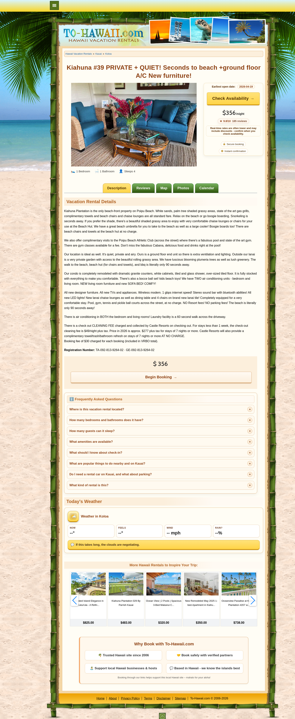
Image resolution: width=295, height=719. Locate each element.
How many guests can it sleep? (92, 431)
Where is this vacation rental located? (96, 409)
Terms (148, 695)
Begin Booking (158, 377)
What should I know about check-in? (95, 452)
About (113, 695)
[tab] (117, 188)
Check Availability (230, 98)
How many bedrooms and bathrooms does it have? (106, 420)
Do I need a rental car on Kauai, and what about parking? (110, 474)
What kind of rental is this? (88, 485)
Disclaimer (164, 695)
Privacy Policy (130, 695)
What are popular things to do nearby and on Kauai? (107, 463)
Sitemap (180, 695)
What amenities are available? (91, 441)
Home (101, 695)
